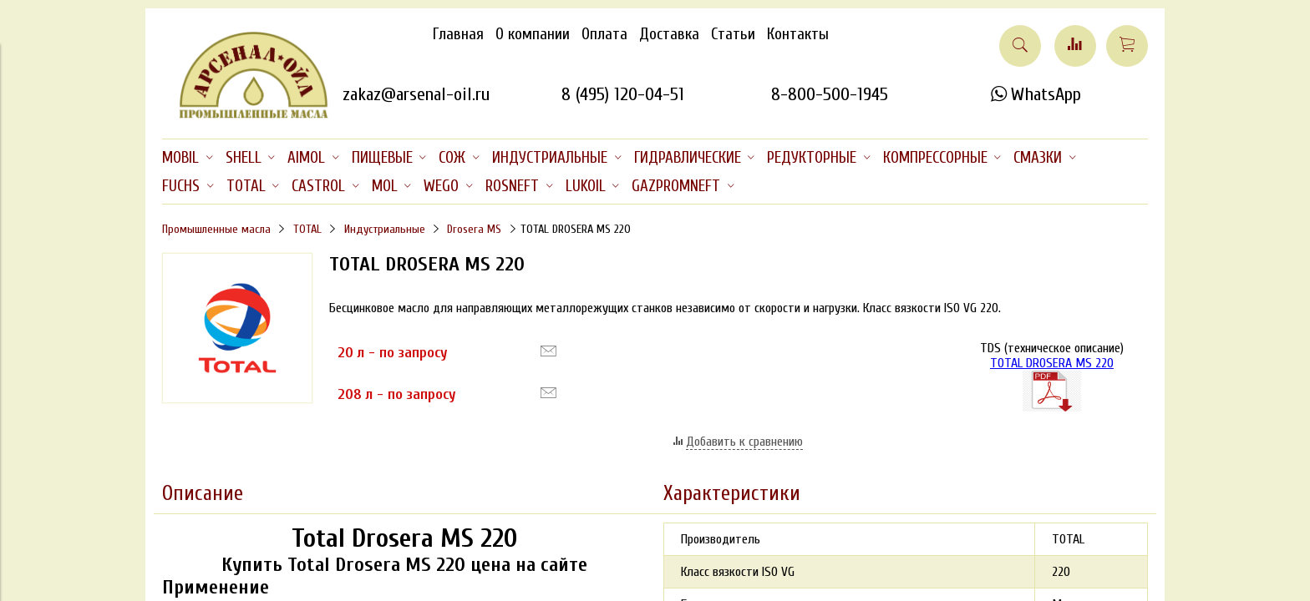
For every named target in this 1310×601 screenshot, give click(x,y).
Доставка (669, 34)
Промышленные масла (216, 229)
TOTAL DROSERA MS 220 (1052, 363)
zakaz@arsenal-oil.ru (416, 94)
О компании (532, 34)
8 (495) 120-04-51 (622, 94)
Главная (458, 34)
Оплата (604, 34)
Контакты (798, 34)
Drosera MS (474, 229)
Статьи (733, 34)
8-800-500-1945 (829, 94)
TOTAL (307, 229)
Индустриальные (384, 229)
